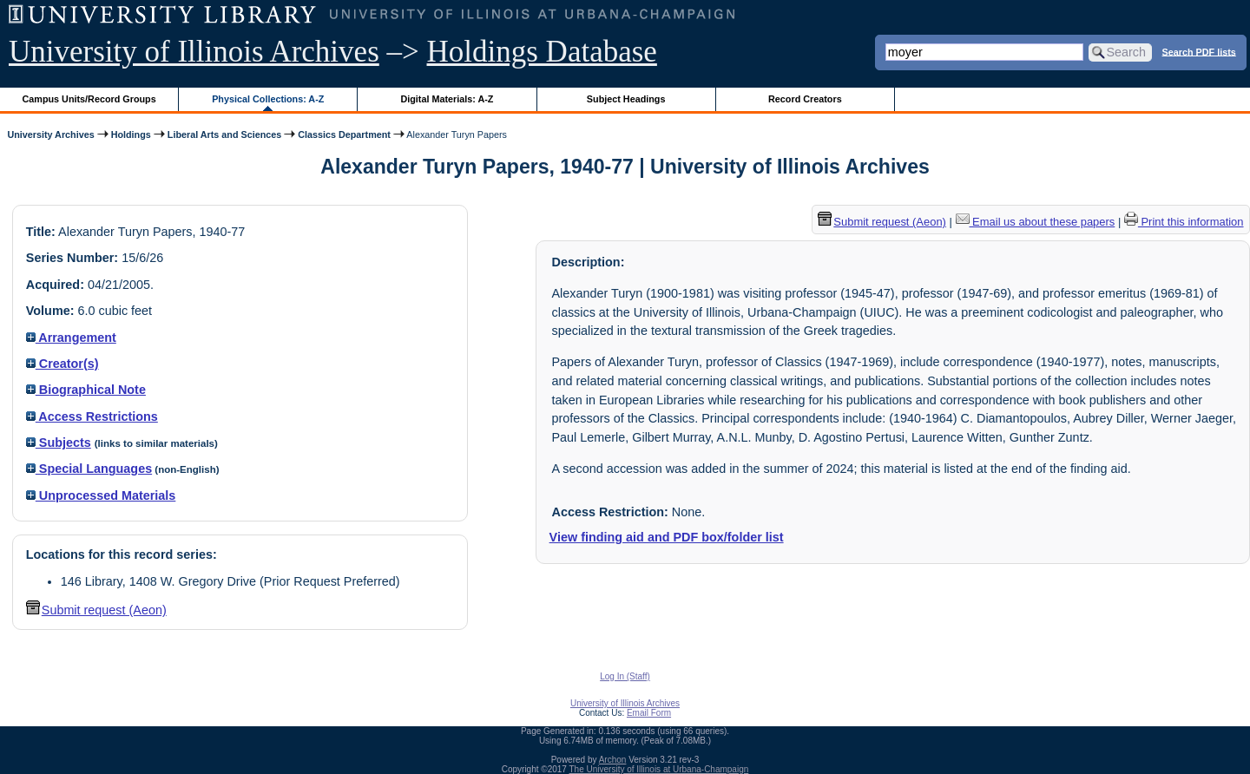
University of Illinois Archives (194, 52)
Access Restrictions (92, 416)
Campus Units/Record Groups (89, 99)
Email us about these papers (1035, 221)
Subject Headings (626, 99)
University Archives (50, 134)
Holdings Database (542, 52)
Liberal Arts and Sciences (224, 134)
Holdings (131, 134)
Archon (613, 759)
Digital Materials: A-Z (446, 99)
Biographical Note (86, 390)
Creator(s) (62, 364)
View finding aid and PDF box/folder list (666, 537)
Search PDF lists (1199, 51)
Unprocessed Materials (101, 495)
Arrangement (71, 337)
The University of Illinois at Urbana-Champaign (659, 769)
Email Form (649, 713)
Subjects (58, 442)
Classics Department (344, 134)
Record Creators (805, 99)
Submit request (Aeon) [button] (96, 610)
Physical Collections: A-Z (268, 99)
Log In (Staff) (625, 676)
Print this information (1184, 221)
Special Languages (89, 469)
